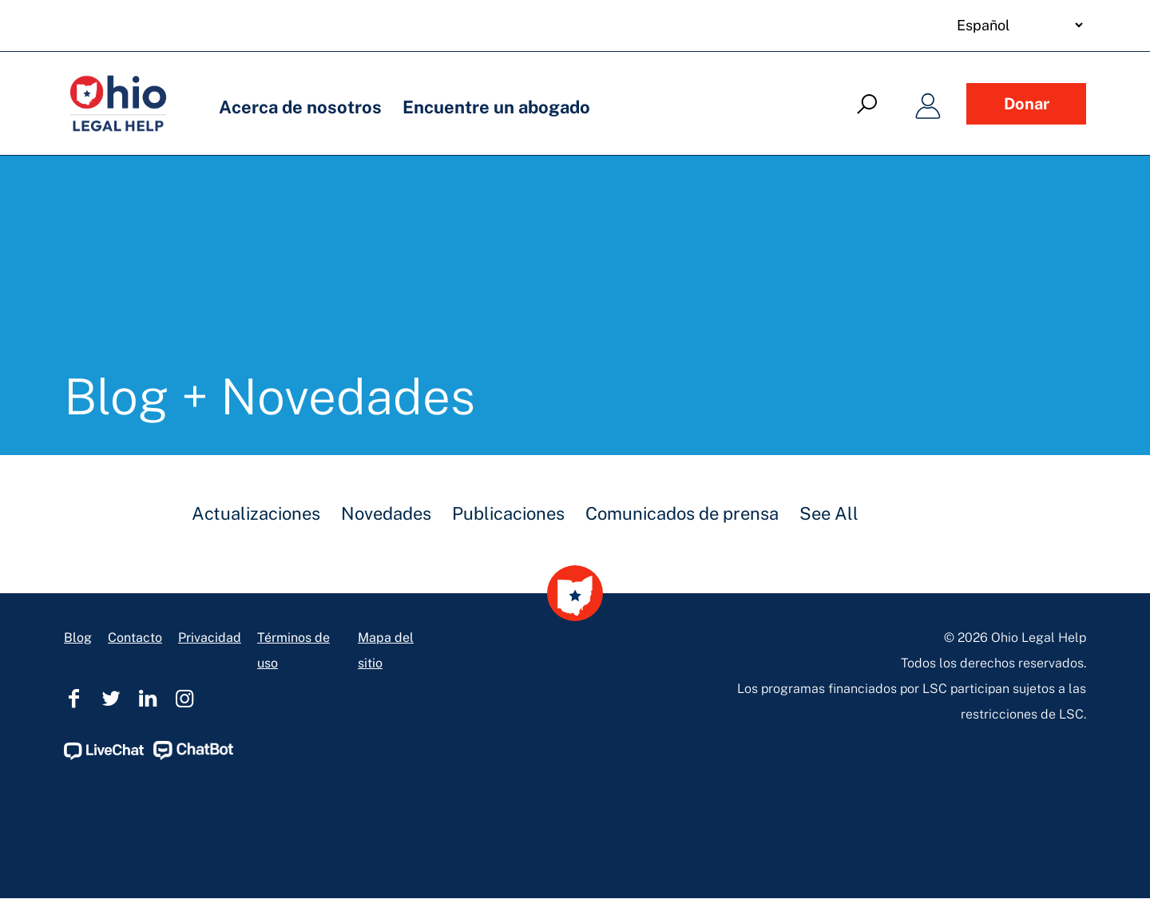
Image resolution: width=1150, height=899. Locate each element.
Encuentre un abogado (496, 107)
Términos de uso (293, 650)
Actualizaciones (256, 513)
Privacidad (209, 637)
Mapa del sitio (386, 650)
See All (829, 513)
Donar (1026, 103)
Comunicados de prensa (682, 513)
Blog (78, 637)
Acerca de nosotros (300, 107)
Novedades (386, 513)
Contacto (135, 637)
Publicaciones (508, 513)
